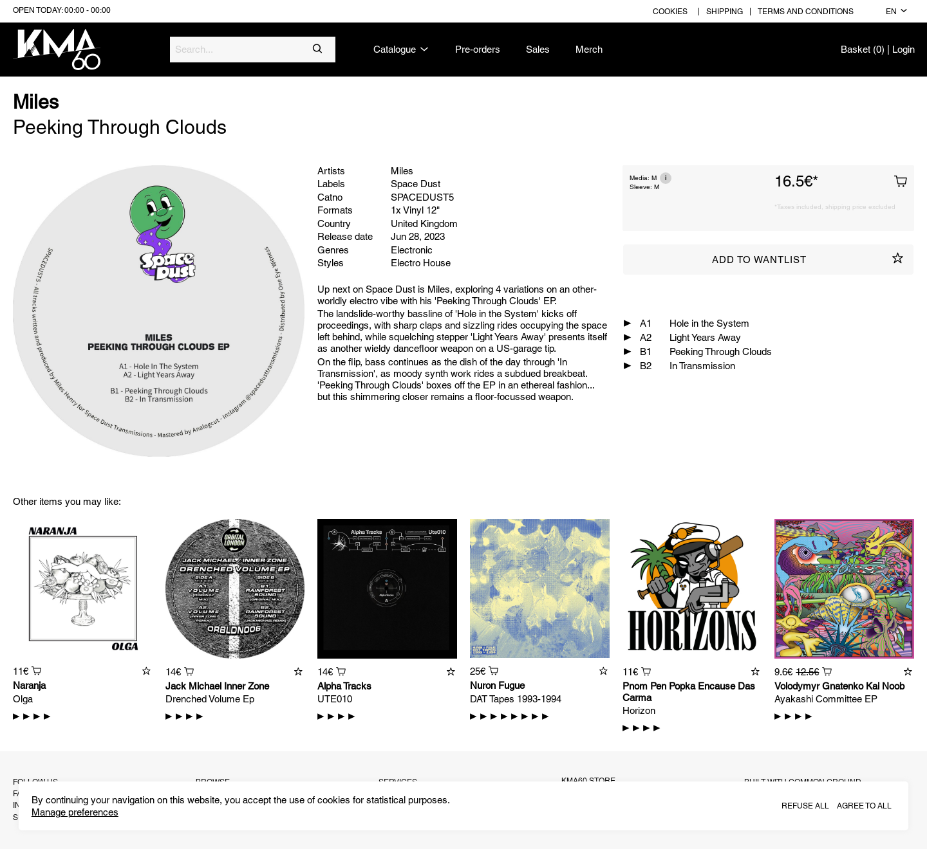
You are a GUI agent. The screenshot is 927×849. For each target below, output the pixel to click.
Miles (36, 102)
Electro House (421, 262)
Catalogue (401, 49)
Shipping (724, 11)
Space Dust (415, 183)
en (897, 11)
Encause (716, 685)
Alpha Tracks (344, 685)
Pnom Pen (644, 685)
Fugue (511, 685)
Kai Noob (885, 685)
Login (903, 49)
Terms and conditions (806, 11)
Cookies (670, 11)
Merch (589, 49)
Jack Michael (193, 685)
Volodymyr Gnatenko (818, 685)
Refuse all (805, 805)
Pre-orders (477, 49)
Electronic (412, 249)
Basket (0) (863, 49)
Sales (538, 49)
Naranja (29, 685)
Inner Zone (246, 685)
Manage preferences (75, 812)
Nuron (483, 685)
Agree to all (864, 805)
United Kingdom (424, 223)
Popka (682, 685)
